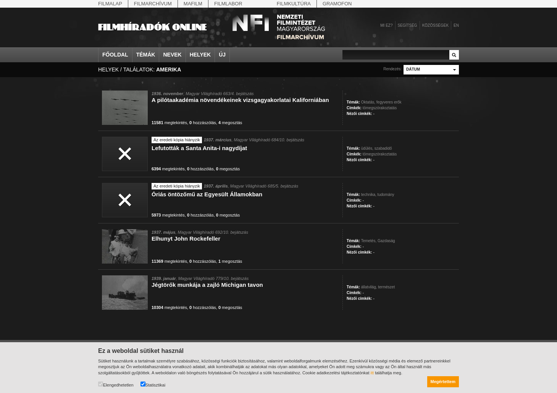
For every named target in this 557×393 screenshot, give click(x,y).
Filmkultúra (294, 3)
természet (386, 287)
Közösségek (435, 25)
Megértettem (443, 381)
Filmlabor (228, 3)
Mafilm (193, 3)
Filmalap (110, 3)
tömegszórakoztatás (380, 108)
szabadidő (383, 148)
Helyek (200, 55)
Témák (145, 55)
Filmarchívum (153, 3)
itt (372, 372)
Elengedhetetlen (116, 384)
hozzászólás (202, 122)
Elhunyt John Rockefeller (186, 238)
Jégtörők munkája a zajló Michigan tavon (207, 284)
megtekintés (169, 122)
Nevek (172, 55)
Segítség (407, 25)
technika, (368, 194)
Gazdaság (386, 241)
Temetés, (369, 241)
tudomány (386, 194)
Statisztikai (153, 384)
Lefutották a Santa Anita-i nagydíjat (199, 148)
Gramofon (337, 3)
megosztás (230, 122)
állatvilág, (369, 287)
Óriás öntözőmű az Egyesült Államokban (207, 194)
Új (222, 55)
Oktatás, (368, 102)
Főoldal (115, 55)
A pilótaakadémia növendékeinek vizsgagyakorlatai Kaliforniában (240, 100)
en (456, 25)
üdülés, (367, 148)
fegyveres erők (389, 102)
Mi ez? (386, 25)
